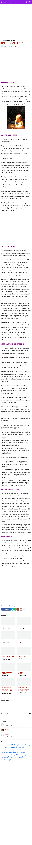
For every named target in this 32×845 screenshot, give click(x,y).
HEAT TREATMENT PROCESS (7, 672)
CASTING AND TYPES (7, 641)
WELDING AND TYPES (8, 627)
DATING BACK (13, 744)
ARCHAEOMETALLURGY (8, 657)
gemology (13, 747)
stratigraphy (5, 759)
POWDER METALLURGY (21, 672)
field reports (5, 747)
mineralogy (5, 757)
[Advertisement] (16, 21)
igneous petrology (19, 749)
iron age (16, 752)
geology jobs (21, 747)
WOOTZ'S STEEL (22, 656)
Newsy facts (13, 757)
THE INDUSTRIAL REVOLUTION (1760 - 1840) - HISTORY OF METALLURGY (7, 690)
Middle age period (20, 754)
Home (2, 40)
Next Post (27, 713)
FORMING (20, 627)
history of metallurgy (10, 40)
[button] (1, 2)
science (20, 757)
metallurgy (19, 605)
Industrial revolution (7, 752)
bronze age (5, 744)
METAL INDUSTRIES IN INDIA (23, 641)
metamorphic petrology (8, 754)
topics (11, 759)
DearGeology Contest (23, 744)
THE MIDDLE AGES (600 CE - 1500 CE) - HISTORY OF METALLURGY (23, 689)
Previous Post (5, 713)
